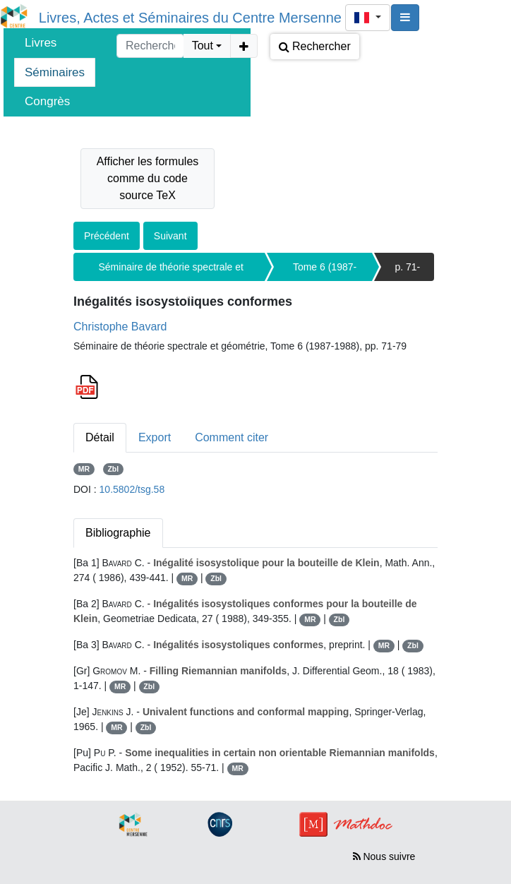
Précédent (106, 235)
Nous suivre (384, 856)
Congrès (47, 101)
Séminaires (55, 72)
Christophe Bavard (120, 327)
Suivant (170, 235)
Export (154, 437)
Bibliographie (118, 533)
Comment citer (231, 437)
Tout (202, 46)
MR (84, 469)
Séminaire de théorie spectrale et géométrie (171, 271)
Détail (99, 437)
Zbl (113, 469)
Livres (40, 42)
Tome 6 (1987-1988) (324, 271)
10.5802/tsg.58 (132, 489)
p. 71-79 (407, 271)
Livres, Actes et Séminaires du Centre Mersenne (190, 17)
